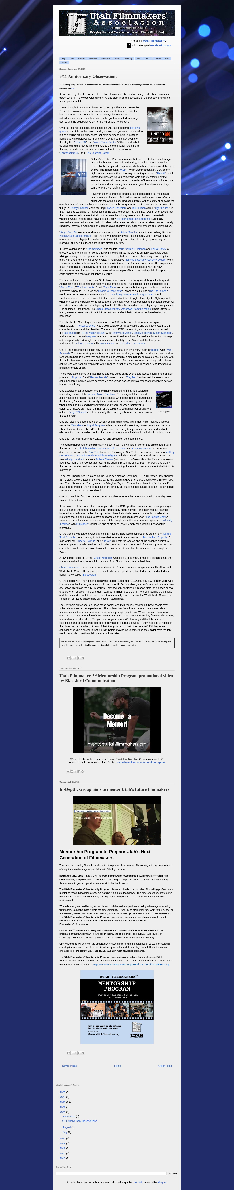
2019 (63, 1143)
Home (117, 1065)
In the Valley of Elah (93, 332)
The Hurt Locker (86, 287)
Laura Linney (158, 248)
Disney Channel (79, 208)
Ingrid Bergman (96, 425)
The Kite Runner (158, 291)
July (65, 1132)
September (69, 1116)
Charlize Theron (143, 332)
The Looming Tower (97, 152)
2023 (63, 1102)
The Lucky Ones (85, 325)
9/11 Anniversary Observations (88, 76)
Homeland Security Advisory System (145, 259)
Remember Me (98, 377)
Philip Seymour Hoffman (132, 248)
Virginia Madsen (88, 448)
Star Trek (94, 452)
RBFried (137, 1182)
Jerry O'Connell (77, 412)
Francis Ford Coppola (155, 537)
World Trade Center (105, 142)
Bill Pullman (139, 208)
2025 (63, 1092)
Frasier (107, 541)
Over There (110, 287)
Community (128, 59)
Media (167, 59)
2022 (63, 1107)
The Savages (94, 248)
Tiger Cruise (162, 208)
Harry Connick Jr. (108, 448)
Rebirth (161, 173)
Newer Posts (69, 1065)
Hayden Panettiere (116, 208)
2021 (63, 1112)
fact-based (70, 332)
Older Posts (165, 1065)
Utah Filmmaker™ (154, 40)
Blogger (162, 1182)
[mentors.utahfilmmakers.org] (131, 964)
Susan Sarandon (162, 332)
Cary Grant (77, 425)
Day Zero (132, 377)
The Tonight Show (156, 516)
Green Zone (67, 287)
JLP (72, 88)
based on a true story (132, 343)
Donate (117, 59)
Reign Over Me (69, 232)
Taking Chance (84, 343)
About (71, 59)
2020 (63, 1138)
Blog (63, 59)
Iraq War (91, 336)
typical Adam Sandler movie (75, 235)
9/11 (122, 169)
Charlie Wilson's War (110, 291)
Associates (93, 59)
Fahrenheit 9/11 (69, 152)
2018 (63, 1148)
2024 (63, 1097)
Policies (158, 59)
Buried (154, 349)
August (67, 1127)
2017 (63, 1153)
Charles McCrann (69, 567)
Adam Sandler (129, 232)
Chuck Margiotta (103, 557)
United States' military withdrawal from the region (123, 308)
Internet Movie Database (102, 394)
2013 (63, 1158)
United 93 (80, 142)
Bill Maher (81, 524)
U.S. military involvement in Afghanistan (131, 294)
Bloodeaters (90, 574)
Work (138, 59)
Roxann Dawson (141, 448)
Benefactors (105, 59)
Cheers (80, 541)
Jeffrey (104, 459)
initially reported (74, 459)
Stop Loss (77, 377)
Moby (122, 448)
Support (148, 59)
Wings (91, 541)
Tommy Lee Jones (121, 332)
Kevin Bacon (106, 343)
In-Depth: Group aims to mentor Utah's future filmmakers (114, 789)
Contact (64, 62)
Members (81, 59)
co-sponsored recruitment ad (133, 218)
